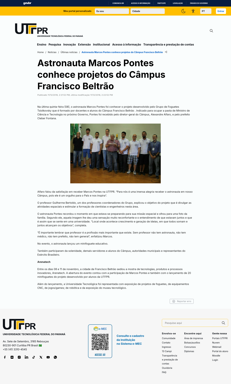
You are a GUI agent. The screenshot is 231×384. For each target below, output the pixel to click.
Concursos (190, 347)
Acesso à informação (140, 3)
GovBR (27, 3)
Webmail (216, 347)
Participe (162, 3)
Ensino (41, 44)
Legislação (178, 3)
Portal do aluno (220, 351)
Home (40, 52)
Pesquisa (55, 44)
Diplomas (189, 351)
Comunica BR (118, 3)
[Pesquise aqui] (192, 323)
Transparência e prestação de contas (168, 44)
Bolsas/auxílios (192, 342)
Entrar (221, 11)
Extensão (84, 44)
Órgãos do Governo (199, 3)
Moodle (216, 355)
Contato (166, 342)
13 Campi (167, 351)
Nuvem (216, 342)
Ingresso (166, 347)
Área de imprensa (193, 338)
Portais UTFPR (220, 338)
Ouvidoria (167, 368)
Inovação (69, 44)
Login (215, 360)
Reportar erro (181, 301)
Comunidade (168, 338)
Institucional (101, 44)
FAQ (164, 372)
